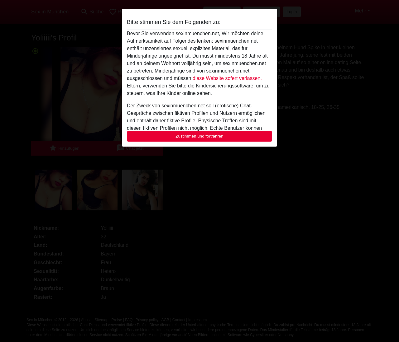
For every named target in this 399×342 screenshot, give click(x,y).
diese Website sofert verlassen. (227, 78)
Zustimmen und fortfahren (199, 136)
